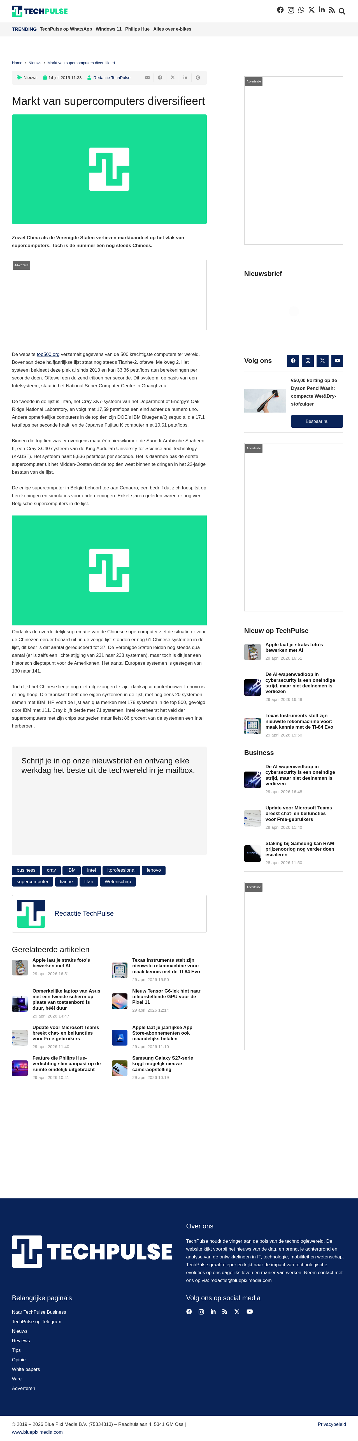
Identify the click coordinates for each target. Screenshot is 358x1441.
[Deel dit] (160, 77)
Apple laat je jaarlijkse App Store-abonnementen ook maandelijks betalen (162, 1033)
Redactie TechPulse (111, 77)
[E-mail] (147, 77)
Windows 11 (109, 29)
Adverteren (23, 1388)
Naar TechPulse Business (39, 1312)
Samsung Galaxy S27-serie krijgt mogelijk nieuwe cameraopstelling (162, 1063)
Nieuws (31, 77)
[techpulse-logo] (40, 11)
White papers (26, 1369)
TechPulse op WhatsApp (67, 29)
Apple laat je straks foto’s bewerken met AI (61, 962)
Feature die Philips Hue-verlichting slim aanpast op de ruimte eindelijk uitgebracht (66, 1063)
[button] (342, 11)
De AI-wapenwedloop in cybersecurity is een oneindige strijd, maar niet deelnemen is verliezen (300, 683)
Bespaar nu (317, 421)
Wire (17, 1379)
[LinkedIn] (322, 9)
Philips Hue (138, 29)
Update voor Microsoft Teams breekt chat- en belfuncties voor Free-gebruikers (65, 1033)
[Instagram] (291, 10)
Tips (16, 1350)
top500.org (48, 354)
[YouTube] (337, 361)
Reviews (21, 1340)
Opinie (19, 1359)
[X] (311, 9)
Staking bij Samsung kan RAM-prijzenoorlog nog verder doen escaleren (301, 849)
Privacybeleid (332, 1424)
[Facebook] (280, 9)
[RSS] (332, 9)
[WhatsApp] (301, 9)
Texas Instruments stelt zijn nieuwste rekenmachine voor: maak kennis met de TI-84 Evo (166, 965)
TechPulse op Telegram (36, 1321)
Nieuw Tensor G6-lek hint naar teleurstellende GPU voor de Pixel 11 (166, 996)
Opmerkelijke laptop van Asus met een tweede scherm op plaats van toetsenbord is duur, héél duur (66, 999)
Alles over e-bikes (172, 29)
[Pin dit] (198, 77)
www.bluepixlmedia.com (37, 1432)
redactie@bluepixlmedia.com (241, 1280)
